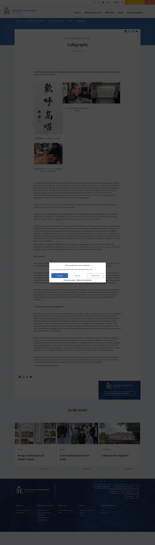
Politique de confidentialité (83, 280)
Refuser (77, 276)
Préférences (95, 276)
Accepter (60, 276)
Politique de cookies (69, 280)
